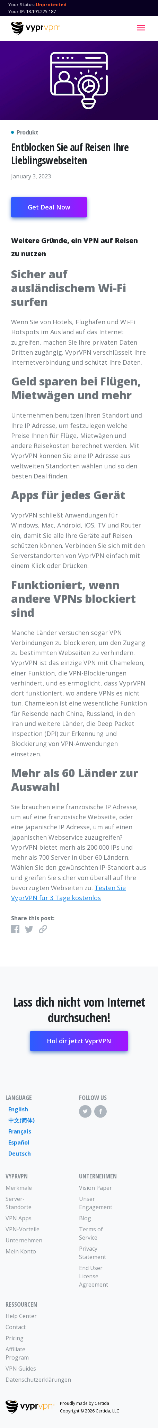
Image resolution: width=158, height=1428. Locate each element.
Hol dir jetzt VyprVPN (79, 1041)
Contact (16, 1327)
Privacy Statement (92, 1253)
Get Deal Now (49, 207)
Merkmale (19, 1188)
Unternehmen (24, 1240)
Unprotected (51, 4)
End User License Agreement (93, 1276)
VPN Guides (21, 1368)
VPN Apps (19, 1218)
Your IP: (16, 11)
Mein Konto (21, 1251)
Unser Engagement (95, 1203)
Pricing (15, 1338)
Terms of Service (91, 1233)
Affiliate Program (17, 1353)
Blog (85, 1218)
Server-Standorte (19, 1203)
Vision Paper (95, 1188)
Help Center (21, 1316)
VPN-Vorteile (23, 1229)
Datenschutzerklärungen (24, 1379)
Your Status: (21, 4)
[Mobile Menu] (141, 27)
